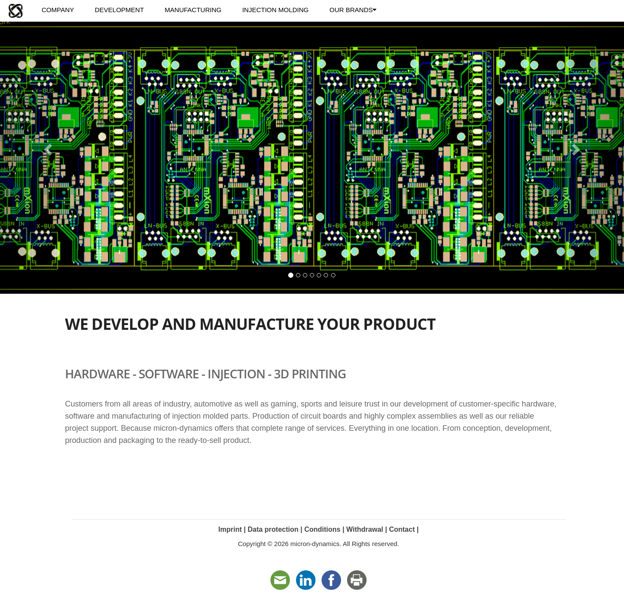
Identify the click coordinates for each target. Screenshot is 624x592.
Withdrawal (364, 529)
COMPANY (58, 9)
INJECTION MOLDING (275, 9)
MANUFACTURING (193, 9)
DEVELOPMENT (119, 9)
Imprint (230, 529)
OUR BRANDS (353, 9)
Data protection (272, 529)
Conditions (322, 529)
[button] (47, 147)
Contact (402, 529)
